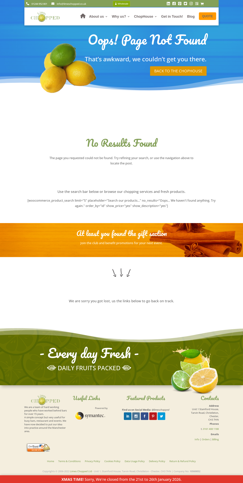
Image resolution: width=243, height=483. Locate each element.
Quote (207, 16)
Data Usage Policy (135, 461)
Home (50, 461)
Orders (206, 439)
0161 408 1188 (211, 429)
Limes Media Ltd (154, 476)
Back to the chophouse (178, 70)
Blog (191, 16)
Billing (215, 439)
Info (197, 439)
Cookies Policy (112, 461)
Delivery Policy (157, 461)
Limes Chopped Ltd (81, 471)
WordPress (100, 476)
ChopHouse (143, 16)
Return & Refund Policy (182, 461)
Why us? (119, 16)
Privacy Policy (92, 461)
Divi (127, 476)
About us (96, 16)
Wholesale (123, 3)
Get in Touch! (172, 16)
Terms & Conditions (69, 461)
